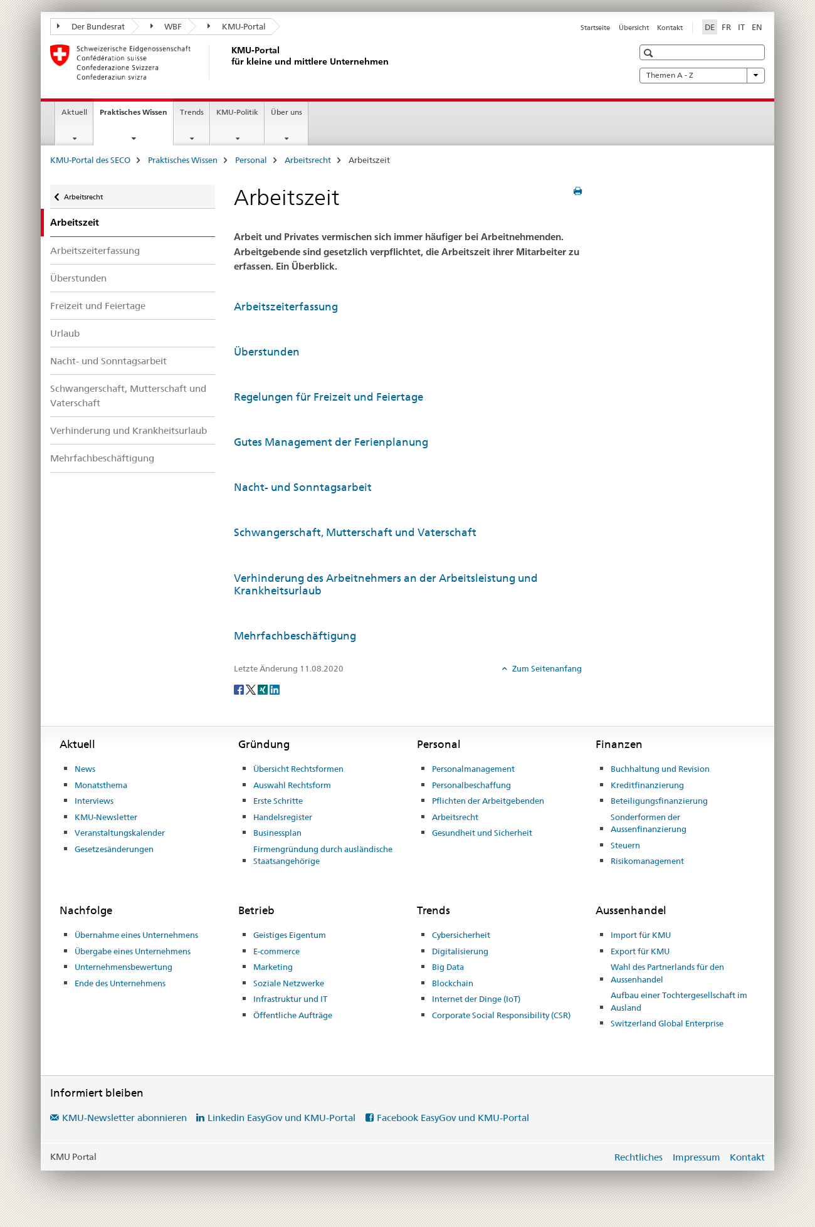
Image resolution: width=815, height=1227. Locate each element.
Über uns (286, 112)
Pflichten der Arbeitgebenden (488, 801)
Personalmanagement (473, 769)
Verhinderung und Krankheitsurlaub (128, 430)
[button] (649, 53)
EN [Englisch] (757, 27)
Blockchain (452, 983)
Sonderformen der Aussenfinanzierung (648, 823)
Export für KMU (640, 951)
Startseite (595, 27)
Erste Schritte (278, 801)
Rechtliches (638, 1157)
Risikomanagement (647, 861)
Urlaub (65, 333)
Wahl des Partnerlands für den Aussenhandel (667, 973)
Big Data (448, 967)
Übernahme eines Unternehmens (136, 935)
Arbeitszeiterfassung (95, 250)
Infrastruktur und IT (290, 999)
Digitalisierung (460, 951)
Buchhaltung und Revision (660, 769)
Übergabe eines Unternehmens (133, 951)
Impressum (696, 1157)
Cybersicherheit (461, 935)
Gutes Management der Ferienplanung (331, 442)
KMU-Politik (237, 112)
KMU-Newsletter (106, 817)
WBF (166, 26)
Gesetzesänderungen (114, 849)
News (85, 769)
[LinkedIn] (275, 689)
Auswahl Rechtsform (292, 785)
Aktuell (74, 112)
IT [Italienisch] (741, 27)
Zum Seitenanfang (546, 668)
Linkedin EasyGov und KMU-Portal (281, 1118)
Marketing (273, 967)
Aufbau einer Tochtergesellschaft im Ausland (679, 1001)
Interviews (94, 801)
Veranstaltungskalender (120, 833)
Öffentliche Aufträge (292, 1015)
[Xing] (264, 689)
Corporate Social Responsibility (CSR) (501, 1015)
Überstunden (78, 278)
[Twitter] (252, 689)
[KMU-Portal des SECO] (229, 62)
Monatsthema (101, 785)
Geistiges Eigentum (289, 935)
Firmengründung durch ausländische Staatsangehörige (322, 855)
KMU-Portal (237, 26)
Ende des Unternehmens (120, 983)
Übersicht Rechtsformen (298, 769)
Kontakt (670, 27)
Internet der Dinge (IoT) (476, 999)
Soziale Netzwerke (288, 983)
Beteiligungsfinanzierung (659, 801)
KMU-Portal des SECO (90, 160)
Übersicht (634, 27)
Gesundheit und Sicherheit (482, 833)
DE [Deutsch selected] (710, 27)
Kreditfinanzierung (647, 785)
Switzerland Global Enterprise (667, 1023)
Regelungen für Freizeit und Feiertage (328, 397)
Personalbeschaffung (471, 785)
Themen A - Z (702, 75)
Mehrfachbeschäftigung (102, 458)
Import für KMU (641, 935)
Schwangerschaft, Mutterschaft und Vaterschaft (128, 395)
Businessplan (277, 833)
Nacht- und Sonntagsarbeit (108, 361)
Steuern (625, 845)
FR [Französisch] (726, 27)
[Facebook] (240, 689)
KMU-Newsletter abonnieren (124, 1118)
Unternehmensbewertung (123, 967)
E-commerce (276, 951)
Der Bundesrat (91, 26)
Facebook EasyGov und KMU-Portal (453, 1118)
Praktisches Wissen (136, 116)
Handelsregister (282, 817)
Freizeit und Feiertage (97, 306)
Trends (192, 112)
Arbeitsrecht (308, 160)
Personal (251, 160)
